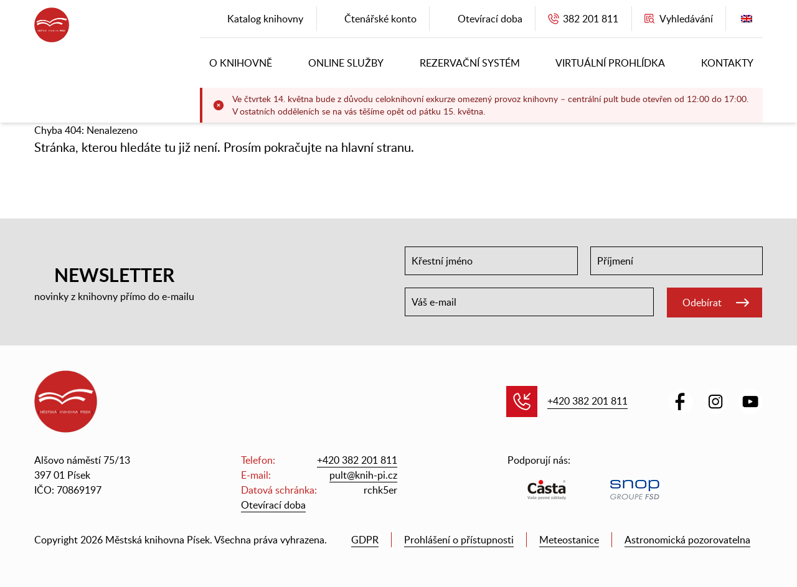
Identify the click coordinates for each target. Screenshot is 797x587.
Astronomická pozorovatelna (687, 540)
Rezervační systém (470, 63)
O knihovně (240, 63)
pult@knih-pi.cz (363, 475)
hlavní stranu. (377, 147)
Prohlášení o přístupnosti (459, 540)
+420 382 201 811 (587, 401)
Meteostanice (569, 540)
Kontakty (727, 63)
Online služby (346, 63)
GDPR (365, 540)
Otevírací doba (273, 505)
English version (746, 21)
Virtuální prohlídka (610, 63)
